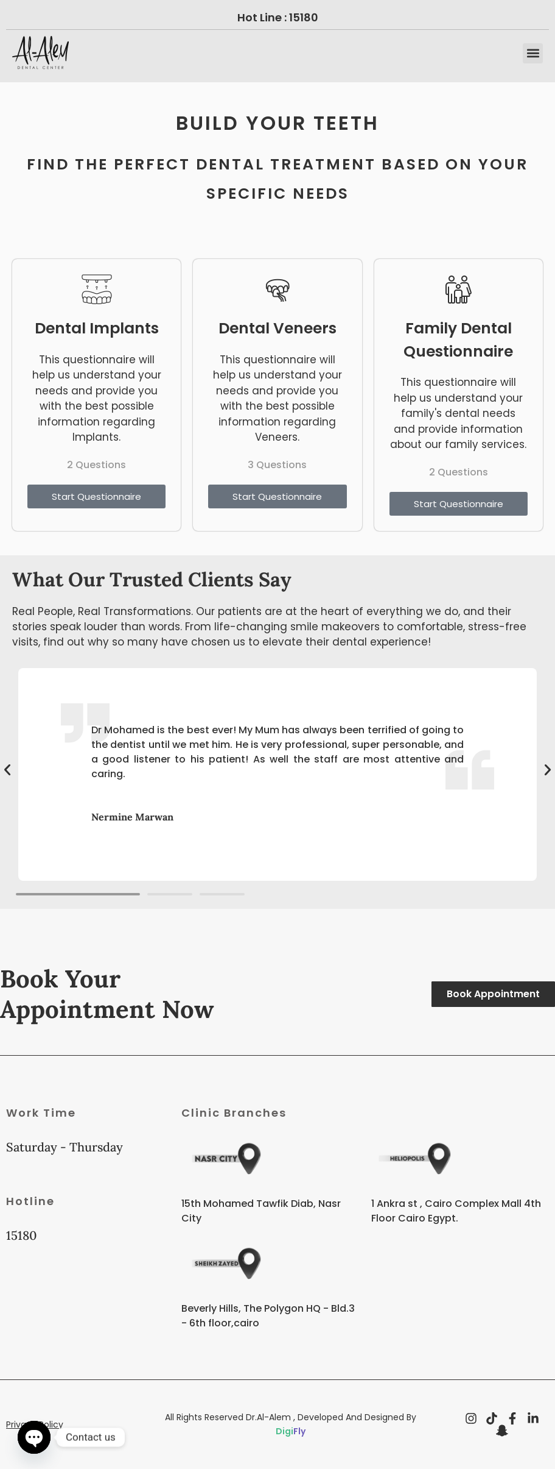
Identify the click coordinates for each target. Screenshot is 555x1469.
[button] (533, 53)
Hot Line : (263, 17)
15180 (303, 17)
